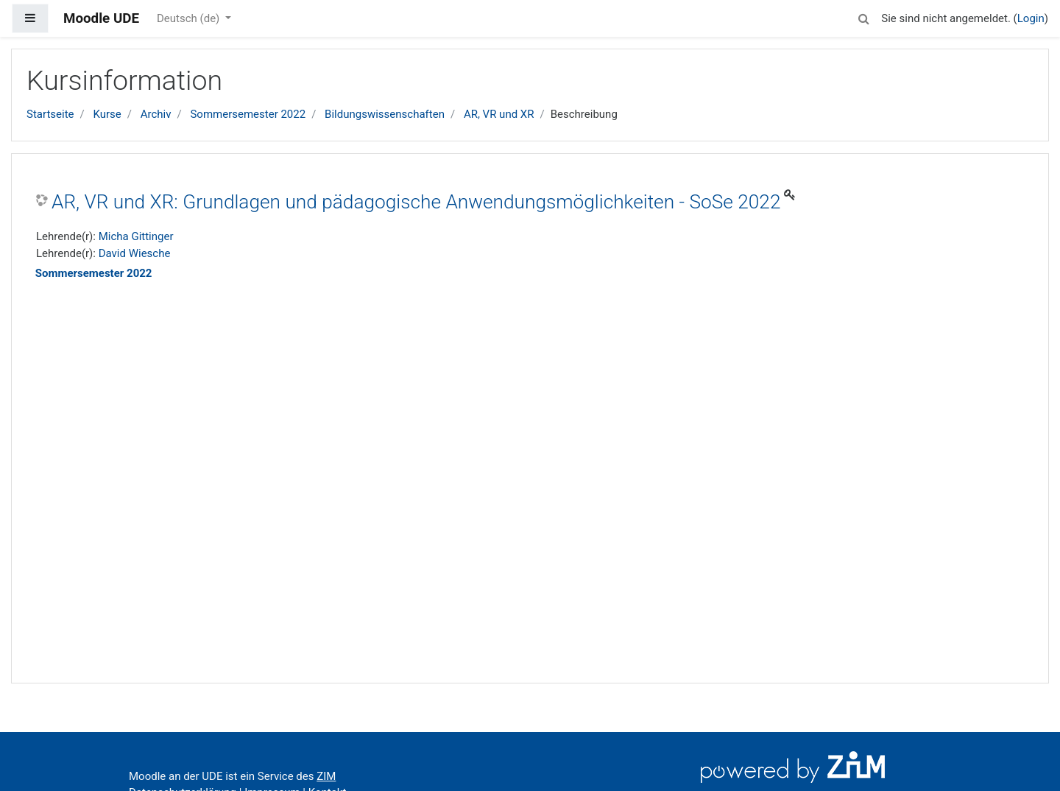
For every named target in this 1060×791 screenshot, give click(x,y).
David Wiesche (135, 253)
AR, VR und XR (499, 114)
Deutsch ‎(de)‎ (189, 18)
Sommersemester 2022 (247, 114)
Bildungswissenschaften (385, 114)
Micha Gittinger (136, 236)
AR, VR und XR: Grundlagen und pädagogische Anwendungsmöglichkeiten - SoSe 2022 (416, 202)
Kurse (107, 114)
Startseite (50, 114)
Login (1031, 18)
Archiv (156, 114)
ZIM (326, 776)
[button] (863, 16)
